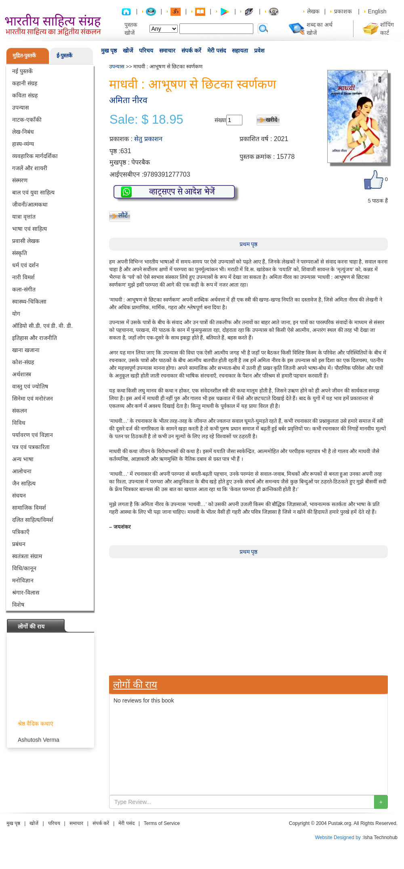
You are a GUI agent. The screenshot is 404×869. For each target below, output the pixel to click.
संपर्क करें (191, 50)
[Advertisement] (139, 810)
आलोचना (22, 471)
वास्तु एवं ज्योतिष (30, 386)
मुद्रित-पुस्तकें (24, 56)
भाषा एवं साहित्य (29, 229)
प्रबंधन (18, 544)
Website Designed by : (339, 837)
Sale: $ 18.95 (146, 120)
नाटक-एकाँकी (27, 119)
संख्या (220, 120)
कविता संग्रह (25, 95)
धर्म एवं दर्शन (25, 265)
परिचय (146, 50)
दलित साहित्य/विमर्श (32, 520)
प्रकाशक (343, 11)
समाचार (167, 50)
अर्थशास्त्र (21, 374)
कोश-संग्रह (23, 362)
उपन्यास (20, 107)
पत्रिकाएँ (20, 532)
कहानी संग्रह (24, 83)
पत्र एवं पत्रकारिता (31, 447)
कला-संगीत (24, 289)
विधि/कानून (24, 568)
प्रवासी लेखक (26, 241)
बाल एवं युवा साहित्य (33, 192)
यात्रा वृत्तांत (24, 216)
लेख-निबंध (23, 132)
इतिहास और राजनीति (34, 338)
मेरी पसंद (216, 50)
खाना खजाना (26, 350)
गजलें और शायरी (29, 168)
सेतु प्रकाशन (148, 138)
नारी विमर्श (23, 277)
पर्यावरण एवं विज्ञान (32, 435)
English (377, 11)
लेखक (313, 11)
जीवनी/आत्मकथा (30, 204)
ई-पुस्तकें (64, 56)
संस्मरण (19, 180)
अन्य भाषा (23, 459)
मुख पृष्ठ (109, 50)
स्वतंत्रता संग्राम (27, 556)
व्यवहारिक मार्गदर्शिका (35, 156)
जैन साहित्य (24, 483)
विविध (18, 423)
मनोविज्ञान (23, 580)
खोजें (128, 50)
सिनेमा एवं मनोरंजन (32, 398)
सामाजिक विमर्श (29, 507)
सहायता (240, 50)
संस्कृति (19, 253)
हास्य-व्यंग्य (23, 144)
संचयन (19, 495)
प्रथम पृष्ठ (249, 244)
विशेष (18, 604)
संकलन (19, 410)
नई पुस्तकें (22, 71)
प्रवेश (259, 50)
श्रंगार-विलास (25, 592)
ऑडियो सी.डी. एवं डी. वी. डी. (42, 326)
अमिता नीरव (128, 100)
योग (16, 313)
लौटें (123, 215)
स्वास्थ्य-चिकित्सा (29, 301)
